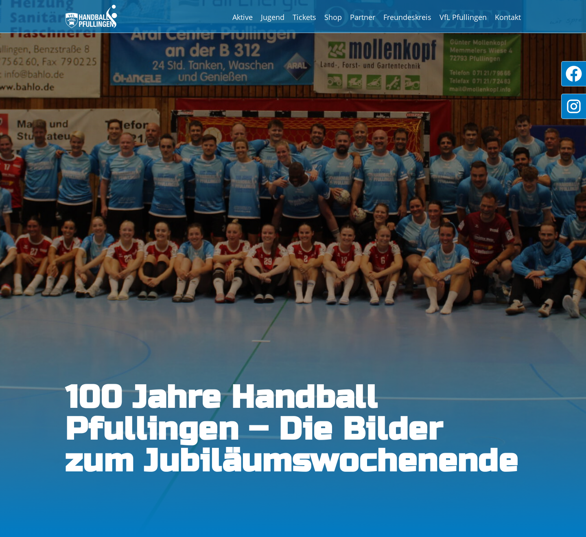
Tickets (304, 17)
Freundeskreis (407, 17)
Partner (362, 17)
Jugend (272, 17)
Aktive (242, 17)
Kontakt (508, 17)
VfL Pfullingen (463, 17)
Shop (333, 17)
